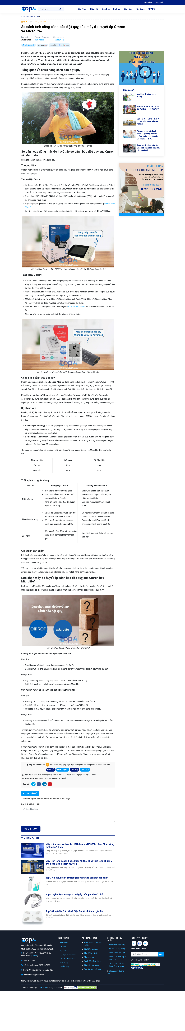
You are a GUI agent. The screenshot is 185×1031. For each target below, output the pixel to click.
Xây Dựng (140, 9)
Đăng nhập (148, 2)
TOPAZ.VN (42, 987)
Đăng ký (159, 2)
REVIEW (151, 9)
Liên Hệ (63, 946)
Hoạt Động (64, 962)
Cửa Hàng (128, 9)
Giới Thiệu (64, 942)
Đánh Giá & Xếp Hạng (117, 945)
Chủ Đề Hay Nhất (91, 953)
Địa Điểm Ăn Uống (91, 949)
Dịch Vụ (116, 9)
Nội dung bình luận (30, 804)
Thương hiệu (89, 957)
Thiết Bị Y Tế (34, 16)
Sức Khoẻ (82, 9)
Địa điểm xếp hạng (91, 965)
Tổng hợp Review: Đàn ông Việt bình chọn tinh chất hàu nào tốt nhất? (148, 147)
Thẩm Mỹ (94, 9)
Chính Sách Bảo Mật (117, 953)
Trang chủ (25, 16)
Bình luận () (42, 45)
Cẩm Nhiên (39, 40)
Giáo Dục (106, 9)
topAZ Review (28, 9)
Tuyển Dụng (64, 966)
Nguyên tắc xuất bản (92, 969)
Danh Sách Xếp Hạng (92, 961)
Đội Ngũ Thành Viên (68, 954)
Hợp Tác (63, 950)
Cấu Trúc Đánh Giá (67, 958)
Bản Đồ (34, 956)
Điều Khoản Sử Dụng (117, 949)
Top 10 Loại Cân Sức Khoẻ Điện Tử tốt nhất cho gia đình (75, 911)
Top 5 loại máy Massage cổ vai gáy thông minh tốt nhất (75, 894)
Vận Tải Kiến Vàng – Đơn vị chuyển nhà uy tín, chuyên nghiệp (148, 121)
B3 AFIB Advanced (76, 306)
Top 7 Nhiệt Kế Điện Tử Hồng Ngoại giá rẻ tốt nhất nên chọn (77, 877)
